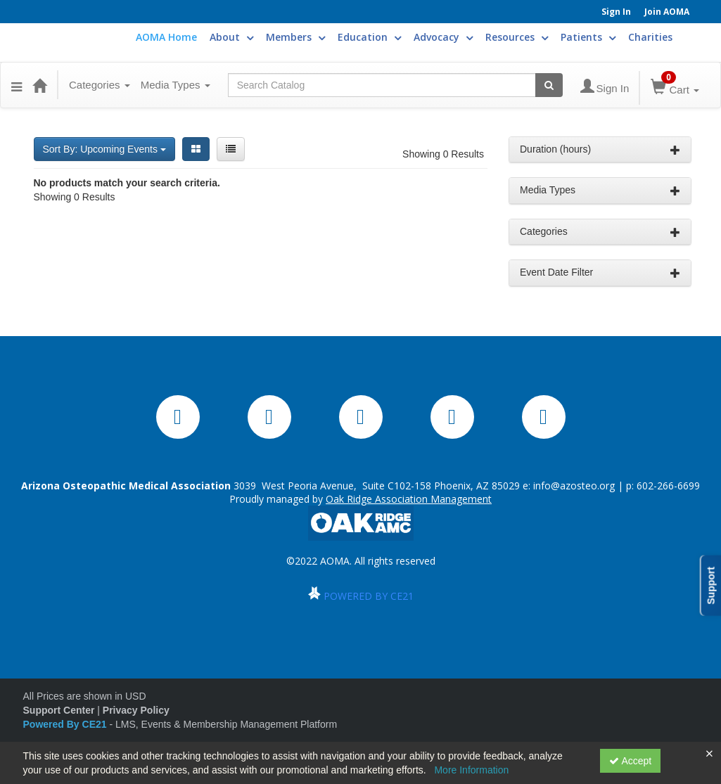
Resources (516, 37)
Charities (650, 37)
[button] (16, 85)
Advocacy (443, 37)
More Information (471, 770)
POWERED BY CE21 (369, 596)
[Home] (39, 85)
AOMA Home (166, 37)
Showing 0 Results (443, 154)
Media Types (175, 85)
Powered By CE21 (66, 724)
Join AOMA (666, 12)
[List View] (231, 149)
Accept (630, 760)
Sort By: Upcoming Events (104, 149)
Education (369, 37)
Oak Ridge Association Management (409, 499)
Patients (588, 37)
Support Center (59, 710)
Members (295, 37)
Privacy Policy (136, 710)
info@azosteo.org (574, 485)
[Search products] (549, 85)
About (231, 37)
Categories (99, 85)
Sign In (616, 12)
